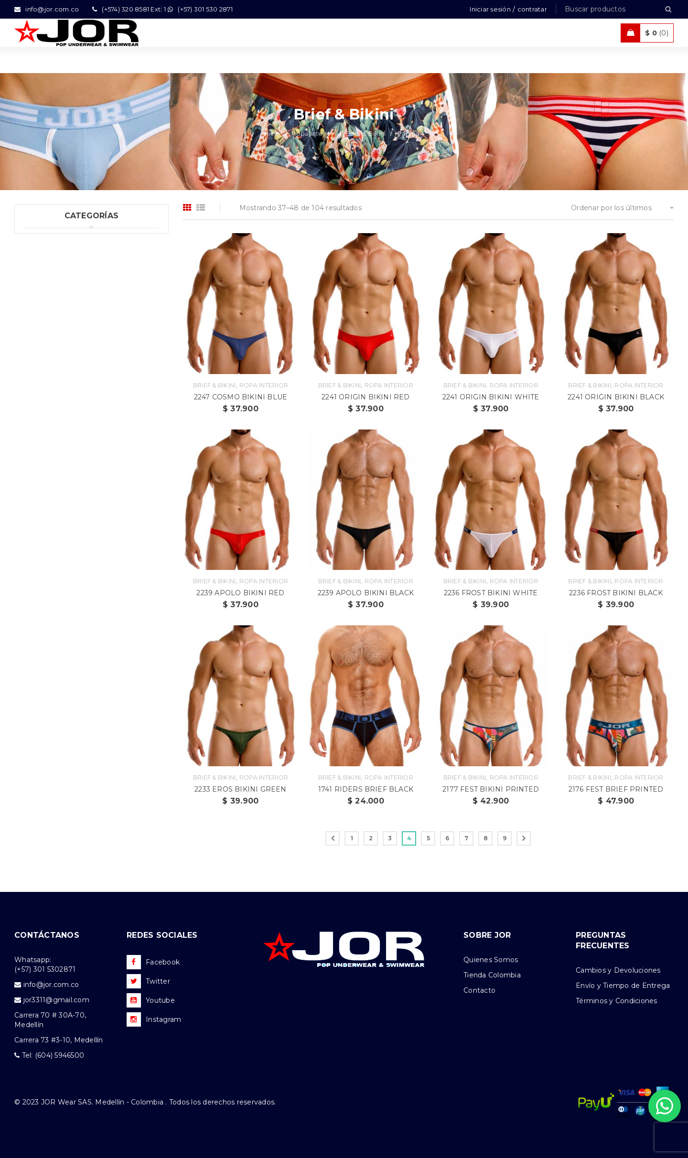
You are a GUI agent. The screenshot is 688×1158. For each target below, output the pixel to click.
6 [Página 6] (447, 838)
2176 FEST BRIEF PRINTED (616, 789)
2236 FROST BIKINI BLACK (616, 593)
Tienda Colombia (492, 975)
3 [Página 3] (390, 838)
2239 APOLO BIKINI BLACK (366, 593)
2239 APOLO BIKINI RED (240, 593)
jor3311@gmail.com (56, 1000)
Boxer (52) (51, 278)
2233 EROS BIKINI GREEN (240, 789)
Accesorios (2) (48, 513)
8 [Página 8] (486, 838)
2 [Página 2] (371, 838)
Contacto (479, 990)
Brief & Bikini (365, 133)
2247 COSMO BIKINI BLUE (240, 397)
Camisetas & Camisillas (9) (69, 494)
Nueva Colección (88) (61, 474)
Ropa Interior (312, 133)
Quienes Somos (490, 959)
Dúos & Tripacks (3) (66, 357)
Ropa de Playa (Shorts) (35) (70, 435)
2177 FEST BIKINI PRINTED (490, 789)
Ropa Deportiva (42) (59, 415)
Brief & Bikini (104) (65, 298)
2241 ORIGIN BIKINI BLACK (616, 397)
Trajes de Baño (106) (58, 396)
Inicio (271, 133)
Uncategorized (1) (54, 239)
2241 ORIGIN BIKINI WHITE (490, 397)
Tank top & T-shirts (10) (63, 376)
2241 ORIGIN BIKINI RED (365, 397)
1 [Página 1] (352, 838)
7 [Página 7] (466, 838)
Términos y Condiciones (616, 1001)
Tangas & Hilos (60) (67, 337)
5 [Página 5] (428, 838)
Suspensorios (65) (63, 317)
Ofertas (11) (43, 454)
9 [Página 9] (504, 838)
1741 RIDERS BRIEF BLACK (366, 789)
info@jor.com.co (51, 984)
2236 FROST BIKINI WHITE (491, 593)
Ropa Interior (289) (57, 259)
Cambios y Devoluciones (618, 970)
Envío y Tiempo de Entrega (623, 985)
